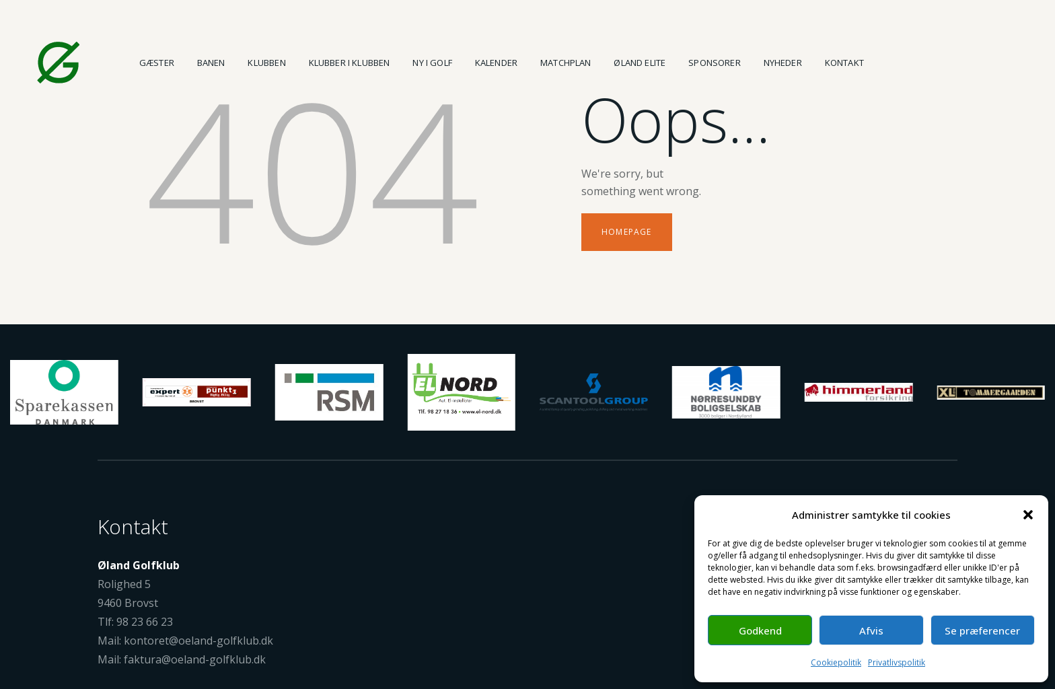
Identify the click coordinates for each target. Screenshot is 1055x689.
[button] (1028, 514)
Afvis (871, 630)
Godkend (760, 630)
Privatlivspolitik (896, 662)
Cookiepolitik (836, 662)
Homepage (627, 232)
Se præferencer (982, 630)
